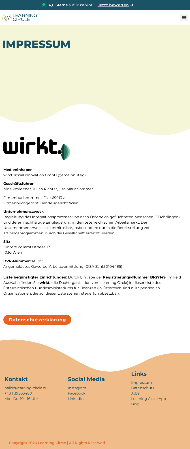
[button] (184, 17)
